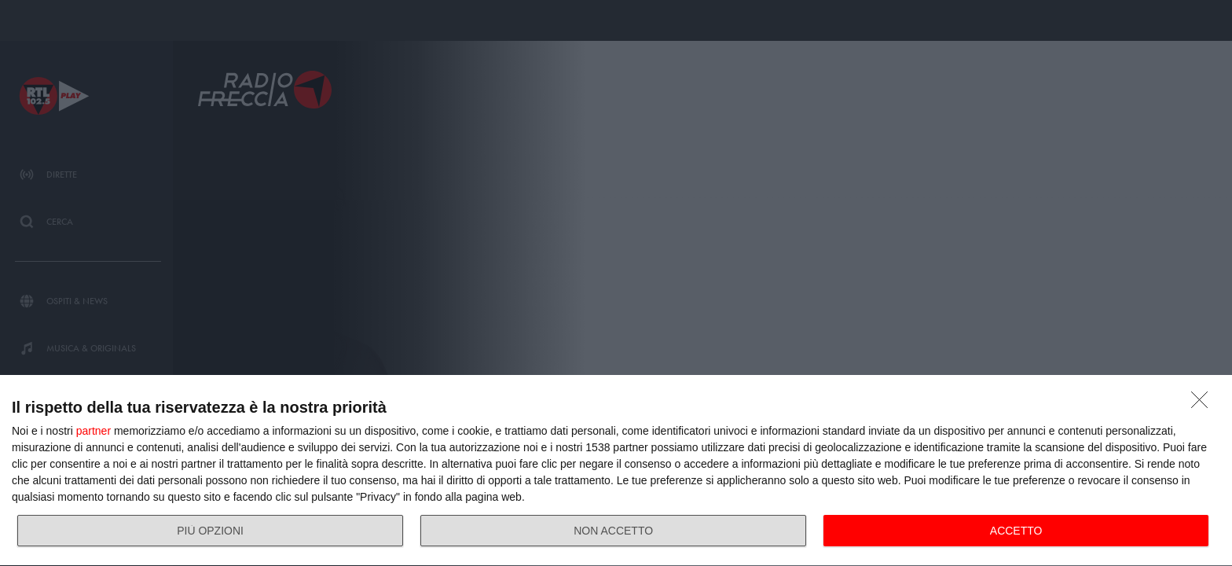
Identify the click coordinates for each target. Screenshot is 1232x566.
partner (93, 430)
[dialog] (616, 471)
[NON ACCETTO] (1203, 404)
